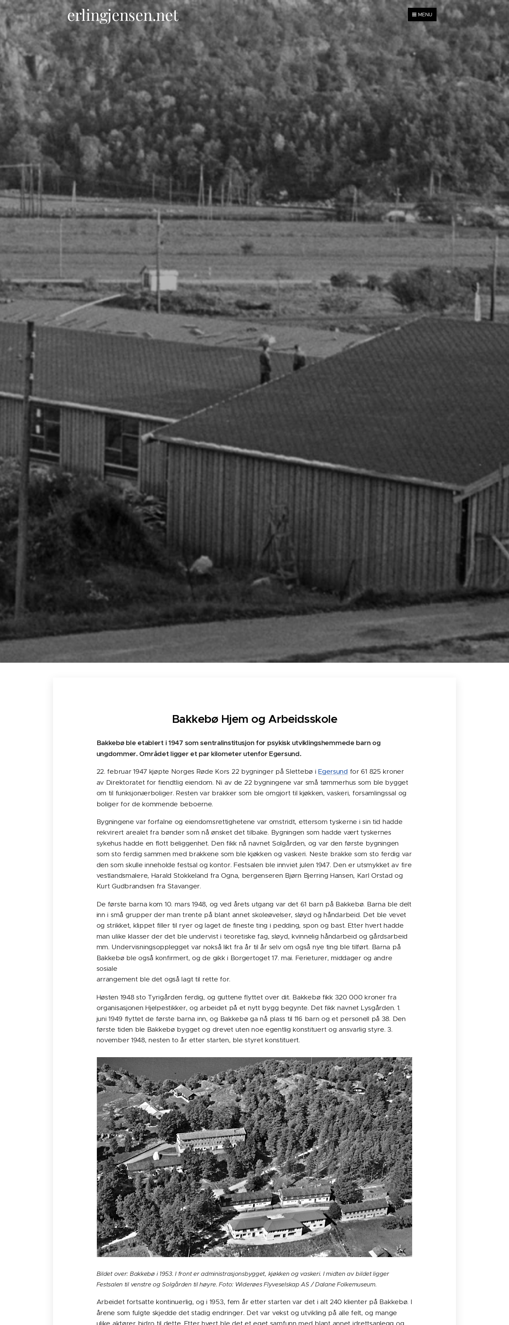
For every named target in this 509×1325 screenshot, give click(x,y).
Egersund (333, 771)
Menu (422, 14)
